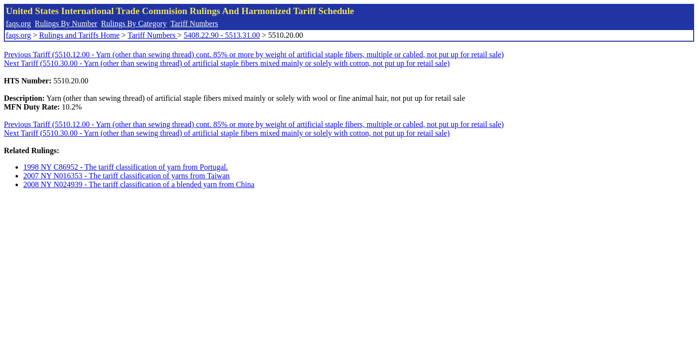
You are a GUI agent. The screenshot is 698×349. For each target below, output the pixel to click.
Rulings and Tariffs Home (79, 35)
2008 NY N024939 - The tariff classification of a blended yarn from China (138, 184)
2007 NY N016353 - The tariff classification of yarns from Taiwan (126, 176)
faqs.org (18, 23)
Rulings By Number (66, 23)
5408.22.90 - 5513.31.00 (222, 35)
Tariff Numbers (194, 23)
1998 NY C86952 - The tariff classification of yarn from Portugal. (125, 167)
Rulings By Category (134, 23)
